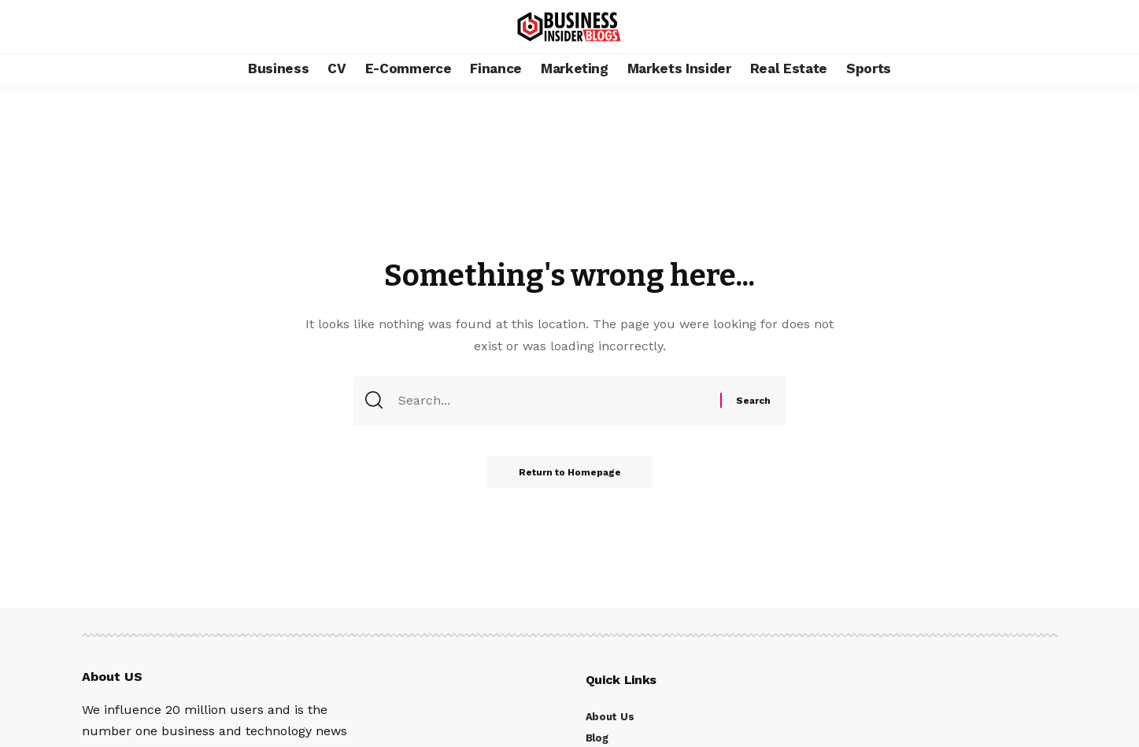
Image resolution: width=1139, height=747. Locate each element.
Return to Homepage (570, 472)
